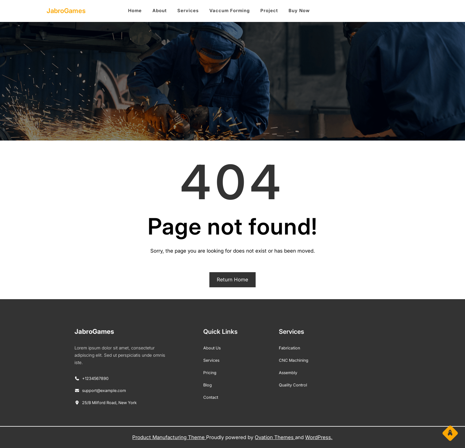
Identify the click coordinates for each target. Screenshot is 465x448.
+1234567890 (127, 376)
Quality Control (277, 380)
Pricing (216, 371)
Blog (214, 380)
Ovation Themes (275, 437)
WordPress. (318, 437)
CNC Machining (278, 362)
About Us (217, 353)
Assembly (274, 371)
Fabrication (275, 353)
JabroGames (66, 11)
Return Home (232, 280)
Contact (216, 389)
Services (217, 362)
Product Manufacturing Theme (169, 437)
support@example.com (133, 384)
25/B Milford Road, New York (137, 394)
